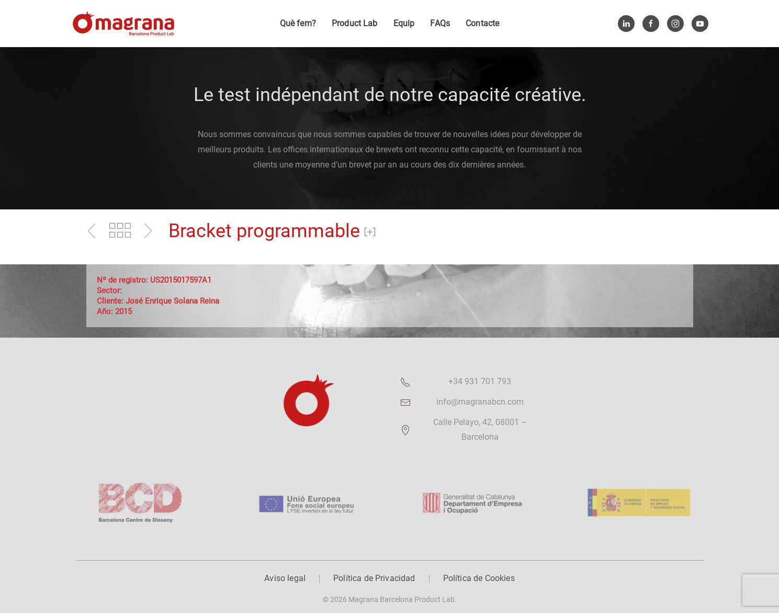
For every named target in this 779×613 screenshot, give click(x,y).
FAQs (440, 23)
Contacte (482, 23)
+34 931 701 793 (479, 381)
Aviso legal (285, 578)
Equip (404, 23)
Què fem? (298, 23)
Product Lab (355, 23)
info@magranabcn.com (480, 402)
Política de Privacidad (374, 578)
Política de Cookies (479, 578)
